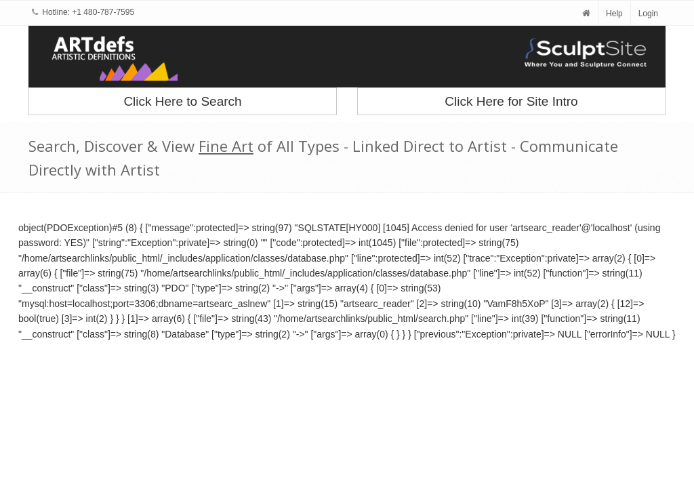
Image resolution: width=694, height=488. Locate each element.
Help (614, 13)
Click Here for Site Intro (511, 101)
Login (648, 13)
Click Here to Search (182, 101)
